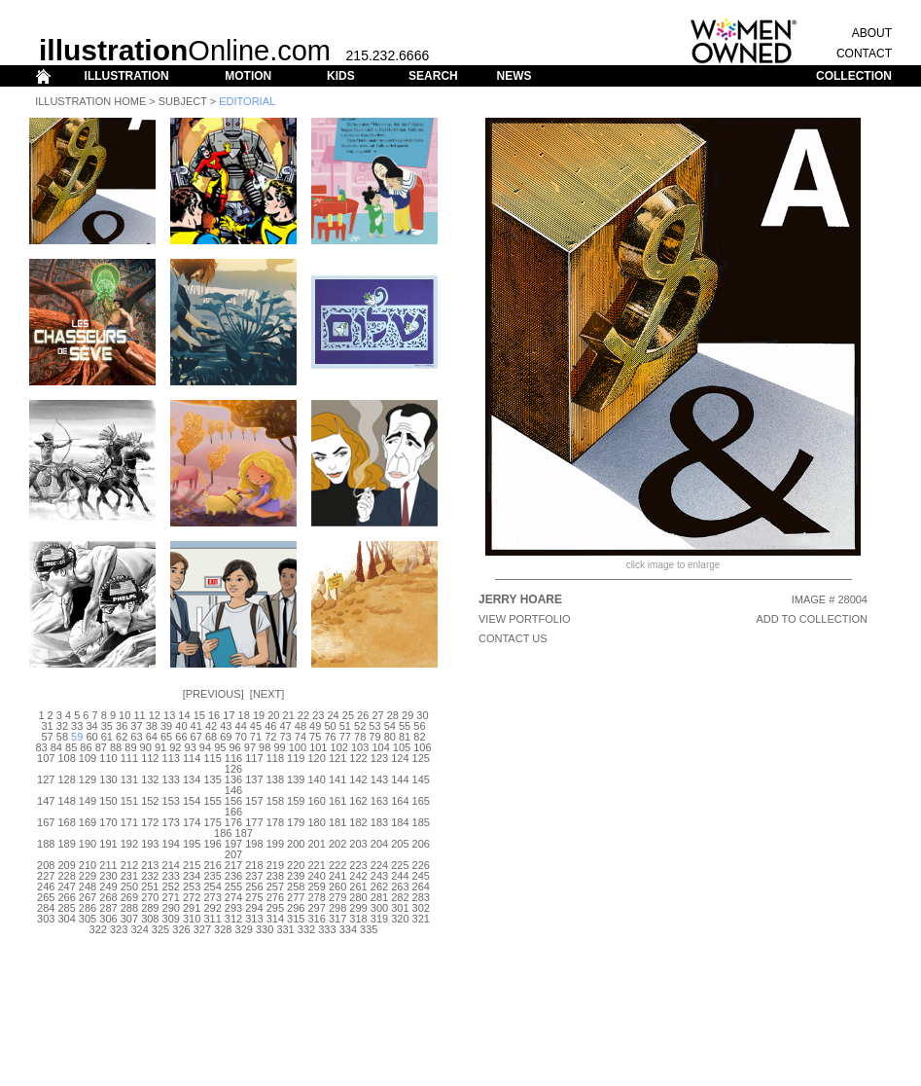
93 (190, 747)
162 (358, 801)
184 (399, 822)
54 (390, 726)
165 (421, 801)
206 (421, 844)
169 (87, 822)
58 (62, 736)
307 (129, 918)
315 (295, 918)
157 (254, 801)
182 (358, 822)
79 (374, 736)
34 (91, 726)
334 (348, 929)
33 (77, 726)
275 (254, 897)
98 (264, 747)
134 (191, 779)
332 (306, 929)
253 (191, 886)
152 (150, 801)
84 (56, 747)
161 (337, 801)
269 (129, 897)
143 (379, 779)
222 (337, 865)
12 (154, 715)
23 (318, 715)
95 (220, 747)
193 (150, 844)
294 (254, 908)
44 (241, 726)
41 (196, 726)
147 (45, 801)
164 (399, 801)
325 (160, 929)
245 (421, 876)
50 (330, 726)
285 (66, 908)
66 (181, 736)
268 (108, 897)
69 (225, 736)
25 (348, 715)
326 (181, 929)
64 (152, 736)
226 (421, 865)
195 (191, 844)
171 (129, 822)
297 (317, 908)
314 (275, 918)
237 (254, 876)
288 (129, 908)
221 (317, 865)
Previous (213, 694)
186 (222, 833)
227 (45, 876)
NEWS (513, 76)
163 (379, 801)
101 (318, 747)
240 (317, 876)
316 (317, 918)
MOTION (248, 76)
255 (233, 886)
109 (87, 758)
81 (404, 736)
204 (379, 844)
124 (399, 758)
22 (303, 715)
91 (160, 747)
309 (171, 918)
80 (390, 736)
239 (295, 876)
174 (191, 822)
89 (130, 747)
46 (270, 726)
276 (275, 897)
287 (108, 908)
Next (267, 694)
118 (275, 758)
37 (136, 726)
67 (196, 736)
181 (337, 822)
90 (146, 747)
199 (275, 844)
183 (379, 822)
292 (212, 908)
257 (275, 886)
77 (345, 736)
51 (345, 726)
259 (317, 886)
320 (399, 918)
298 (337, 908)
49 (315, 726)
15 (199, 715)
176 (233, 822)
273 (212, 897)
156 (233, 801)
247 (66, 886)
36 (121, 726)
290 (171, 908)
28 (393, 715)
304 (66, 918)
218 (254, 865)
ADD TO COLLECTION (812, 619)
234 (191, 876)
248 (87, 886)
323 (118, 929)
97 (250, 747)
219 (275, 865)
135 (212, 779)
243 (379, 876)
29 (407, 715)
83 (41, 747)
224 (379, 865)
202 (337, 844)
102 (339, 747)
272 (191, 897)
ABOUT (872, 33)
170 (108, 822)
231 (129, 876)
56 (419, 726)
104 (380, 747)
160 (317, 801)
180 (317, 822)
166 (233, 811)
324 (139, 929)
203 (358, 844)
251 (150, 886)
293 (233, 908)
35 (107, 726)
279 (337, 897)
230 (108, 876)
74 (300, 736)
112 (150, 758)
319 (379, 918)
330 (264, 929)
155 (212, 801)
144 (399, 779)
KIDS (341, 76)
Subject (183, 101)
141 (337, 779)
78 (360, 736)
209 (66, 865)
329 (244, 929)
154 (191, 801)
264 (421, 886)
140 (317, 779)
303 (45, 918)
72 (270, 736)
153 (171, 801)
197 (233, 844)
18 (244, 715)
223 (358, 865)
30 (422, 715)
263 (399, 886)
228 (66, 876)
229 (87, 876)
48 (300, 726)
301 (399, 908)
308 (150, 918)
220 (295, 865)
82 (419, 736)
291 (191, 908)
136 (233, 779)
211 (108, 865)
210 (87, 865)
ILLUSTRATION (127, 76)
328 (222, 929)
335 (368, 929)
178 (275, 822)
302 (421, 908)
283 (421, 897)
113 (171, 758)
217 (233, 865)
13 (169, 715)
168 (66, 822)
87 (101, 747)
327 (202, 929)
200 (295, 844)
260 (337, 886)
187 (244, 833)
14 (184, 715)
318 (358, 918)
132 (150, 779)
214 (171, 865)
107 (45, 758)
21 (289, 715)
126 (233, 769)
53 (374, 726)
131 (129, 779)
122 (358, 758)
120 (317, 758)
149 (87, 801)
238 (275, 876)
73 (285, 736)
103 (360, 747)
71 (256, 736)
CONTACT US (513, 638)
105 (401, 747)
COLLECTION (854, 76)
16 (214, 715)
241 (337, 876)
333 (327, 929)
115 (212, 758)
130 (108, 779)
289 (150, 908)
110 (108, 758)
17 (228, 715)
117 (254, 758)
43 (225, 726)
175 (212, 822)
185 (421, 822)
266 (66, 897)
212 (129, 865)
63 (136, 736)
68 (211, 736)
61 (107, 736)
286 (87, 908)
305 (87, 918)
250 (129, 886)
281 (379, 897)
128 (66, 779)
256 (254, 886)
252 (171, 886)
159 (295, 801)
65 (166, 736)
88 (116, 747)
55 (404, 726)
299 (358, 908)
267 (87, 897)
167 (45, 822)
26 (363, 715)
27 (377, 715)
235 (212, 876)
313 (254, 918)
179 (295, 822)
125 (421, 758)
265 (45, 897)
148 (66, 801)
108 (66, 758)
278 (317, 897)
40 (181, 726)
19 (259, 715)
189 (66, 844)
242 (358, 876)
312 (233, 918)
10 (124, 715)
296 (295, 908)
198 (254, 844)
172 (150, 822)
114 (191, 758)
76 (330, 736)
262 (379, 886)
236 (233, 876)
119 (295, 758)
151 (129, 801)
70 (241, 736)
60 (91, 736)
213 (150, 865)
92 (175, 747)
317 (337, 918)
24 (332, 715)
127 (45, 779)
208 (45, 865)
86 (85, 747)
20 (273, 715)
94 (205, 747)
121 (337, 758)
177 (254, 822)
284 (45, 908)
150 (108, 801)
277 (295, 897)
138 (275, 779)
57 (47, 736)
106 (422, 747)
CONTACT (864, 53)
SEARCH (433, 76)
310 (191, 918)
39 (166, 726)
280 (358, 897)
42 (211, 726)
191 (108, 844)
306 (108, 918)
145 (421, 779)
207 (233, 854)
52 (360, 726)
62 (121, 736)
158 (275, 801)
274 (233, 897)
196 (212, 844)
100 (297, 747)
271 (171, 897)
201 (317, 844)
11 (139, 715)
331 (285, 929)
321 (421, 918)
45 (256, 726)
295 (275, 908)
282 (399, 897)
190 (87, 844)
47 (285, 726)
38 (152, 726)
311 (212, 918)
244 (399, 876)
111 (129, 758)
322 (98, 929)
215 (191, 865)
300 (379, 908)
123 (379, 758)
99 (279, 747)
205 (399, 844)
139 (295, 779)
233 (171, 876)
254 (212, 886)
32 (62, 726)
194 (171, 844)
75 (315, 736)
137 (254, 779)
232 (150, 876)
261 (358, 886)
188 (45, 844)
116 (233, 758)
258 (295, 886)
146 (233, 790)
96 (234, 747)
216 (212, 865)
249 (108, 886)
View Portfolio (524, 619)
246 (45, 886)
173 (171, 822)
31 (47, 726)
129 (87, 779)
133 (171, 779)
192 (129, 844)
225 (399, 865)
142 (358, 779)
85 (71, 747)
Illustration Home (90, 101)
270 (150, 897)
